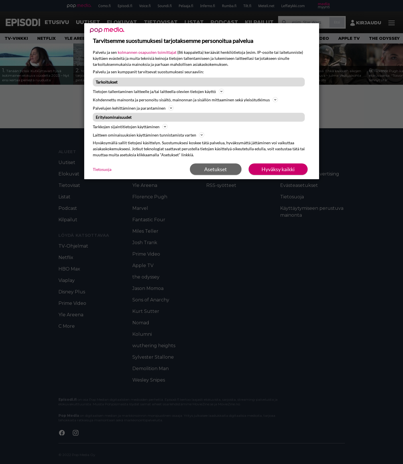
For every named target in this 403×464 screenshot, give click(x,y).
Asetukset (215, 169)
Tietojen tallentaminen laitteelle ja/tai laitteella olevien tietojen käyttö (158, 91)
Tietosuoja (102, 169)
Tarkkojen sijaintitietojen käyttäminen (130, 126)
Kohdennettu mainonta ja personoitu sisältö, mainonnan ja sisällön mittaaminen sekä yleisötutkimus (185, 99)
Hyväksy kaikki (278, 169)
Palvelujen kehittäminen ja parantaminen (133, 107)
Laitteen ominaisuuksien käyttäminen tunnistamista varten (148, 134)
